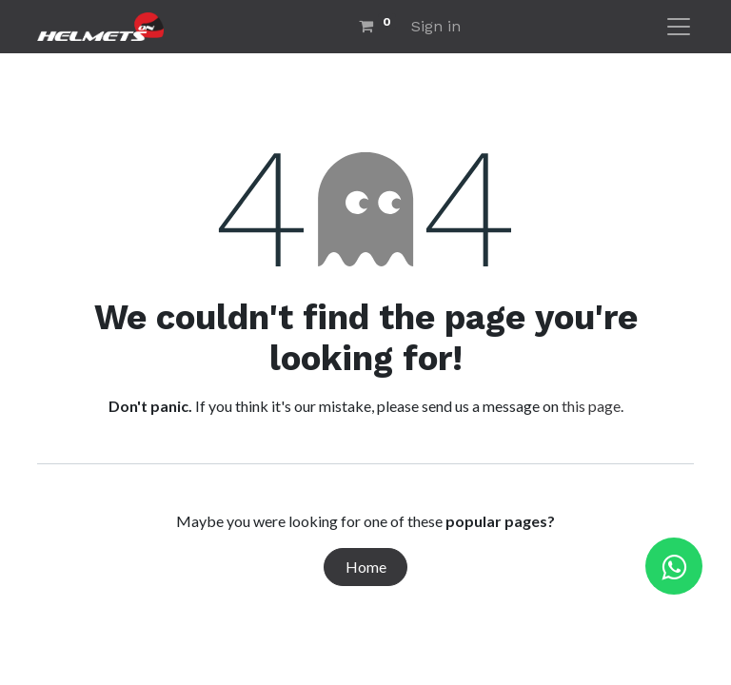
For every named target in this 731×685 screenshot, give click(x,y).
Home (366, 567)
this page (591, 406)
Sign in (436, 26)
